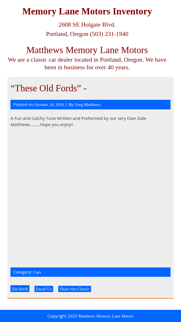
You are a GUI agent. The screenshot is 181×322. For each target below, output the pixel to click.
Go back (20, 288)
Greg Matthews (87, 104)
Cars (37, 272)
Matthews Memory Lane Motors (87, 50)
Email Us (44, 289)
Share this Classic (75, 289)
